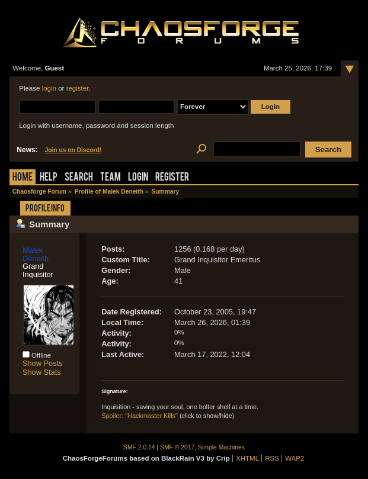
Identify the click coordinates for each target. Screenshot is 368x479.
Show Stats (42, 372)
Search (79, 177)
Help (48, 177)
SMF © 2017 (177, 447)
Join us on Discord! (73, 150)
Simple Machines (221, 447)
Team (110, 177)
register (77, 88)
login (49, 88)
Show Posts (43, 363)
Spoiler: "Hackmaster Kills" (139, 415)
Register (172, 177)
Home (22, 177)
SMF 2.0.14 (139, 447)
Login (138, 177)
